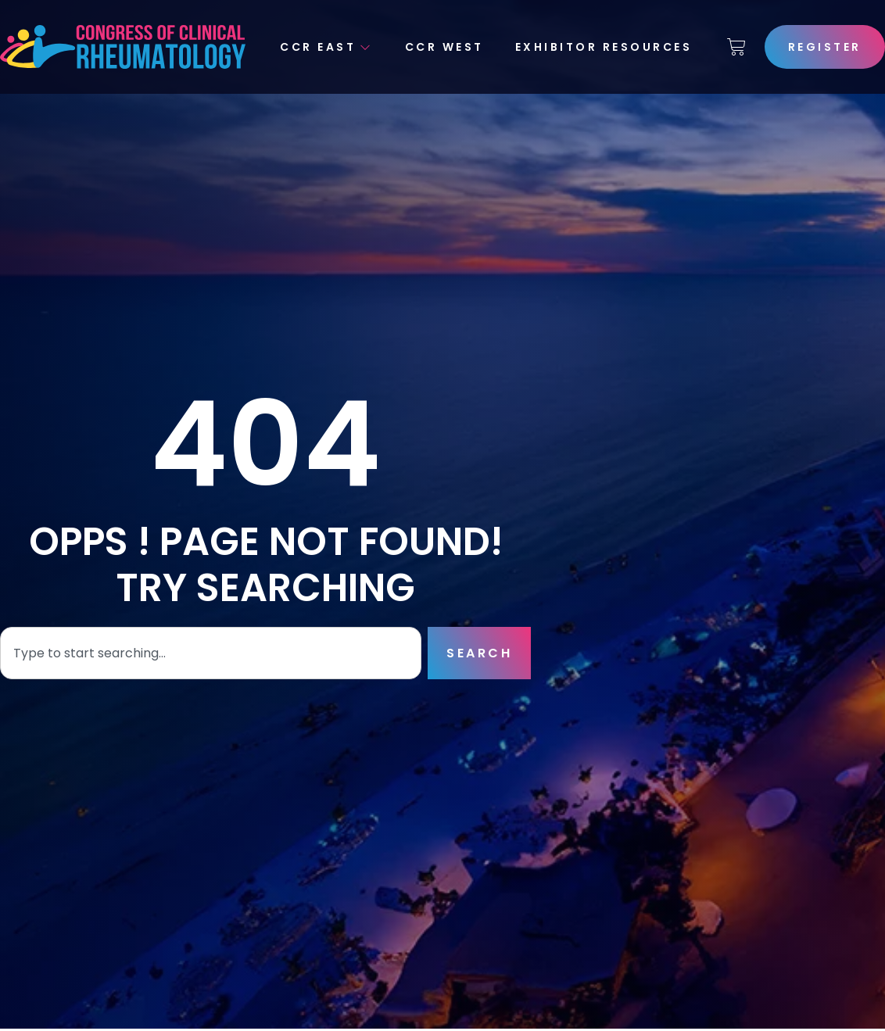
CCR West (444, 47)
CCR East (327, 47)
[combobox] (210, 653)
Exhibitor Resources (604, 47)
